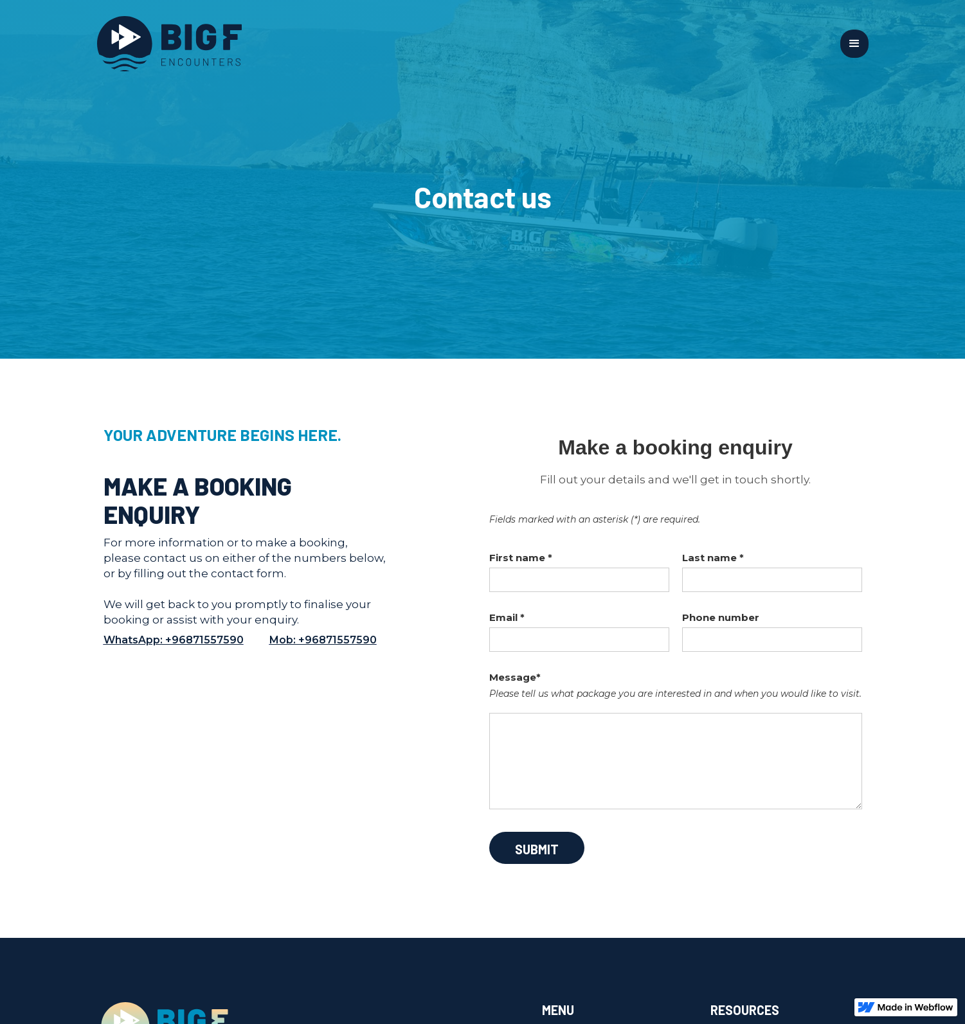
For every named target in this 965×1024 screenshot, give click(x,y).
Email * (507, 617)
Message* (515, 677)
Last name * (713, 558)
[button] (854, 44)
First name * (520, 558)
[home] (468, 43)
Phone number (720, 617)
